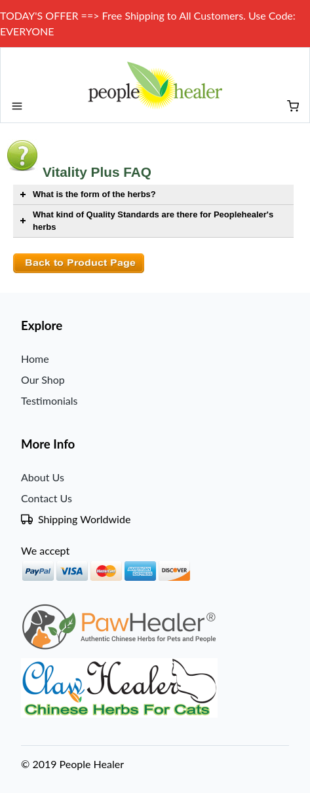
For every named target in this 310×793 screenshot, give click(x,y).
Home (35, 358)
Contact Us (46, 498)
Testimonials (49, 400)
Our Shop (43, 379)
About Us (42, 477)
